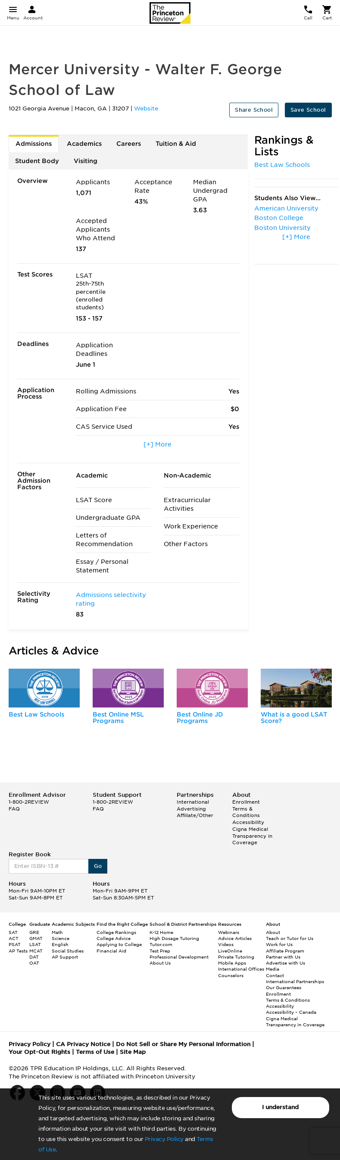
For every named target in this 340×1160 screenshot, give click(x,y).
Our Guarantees (283, 987)
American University (286, 208)
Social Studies (68, 950)
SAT (13, 932)
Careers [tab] (128, 143)
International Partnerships (295, 981)
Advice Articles (235, 938)
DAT (34, 956)
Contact (275, 975)
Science (60, 938)
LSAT (35, 944)
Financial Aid (111, 950)
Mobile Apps (232, 962)
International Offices (241, 968)
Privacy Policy (164, 1139)
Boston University (282, 227)
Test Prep (160, 950)
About (273, 932)
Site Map (133, 1052)
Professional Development (179, 956)
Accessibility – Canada (291, 1012)
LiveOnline (230, 950)
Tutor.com (161, 944)
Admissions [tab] (34, 143)
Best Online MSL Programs (118, 717)
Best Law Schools (282, 164)
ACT (14, 938)
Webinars (228, 932)
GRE (34, 932)
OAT (34, 962)
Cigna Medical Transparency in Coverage (252, 836)
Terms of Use (95, 1052)
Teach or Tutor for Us (289, 938)
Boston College (278, 217)
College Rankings (116, 932)
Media (272, 968)
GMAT (36, 938)
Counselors (230, 975)
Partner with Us (283, 956)
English (60, 944)
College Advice (114, 938)
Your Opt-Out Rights (39, 1052)
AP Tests (18, 950)
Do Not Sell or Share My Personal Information (183, 1044)
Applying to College (119, 944)
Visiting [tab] (85, 160)
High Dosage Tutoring (174, 938)
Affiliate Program (285, 950)
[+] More (157, 444)
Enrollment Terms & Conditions (246, 808)
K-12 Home (161, 932)
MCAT (36, 950)
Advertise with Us (285, 962)
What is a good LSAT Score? (294, 717)
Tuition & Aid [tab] (176, 143)
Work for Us (279, 944)
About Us (160, 962)
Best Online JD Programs (200, 717)
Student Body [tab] (37, 160)
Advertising (191, 809)
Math (57, 932)
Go (98, 866)
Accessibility (248, 822)
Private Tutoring (236, 956)
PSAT (15, 944)
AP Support (65, 956)
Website (146, 108)
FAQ (14, 809)
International (193, 802)
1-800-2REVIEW (29, 802)
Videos (226, 944)
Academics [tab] (84, 143)
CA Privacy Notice (83, 1044)
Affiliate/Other (195, 815)
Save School (308, 110)
